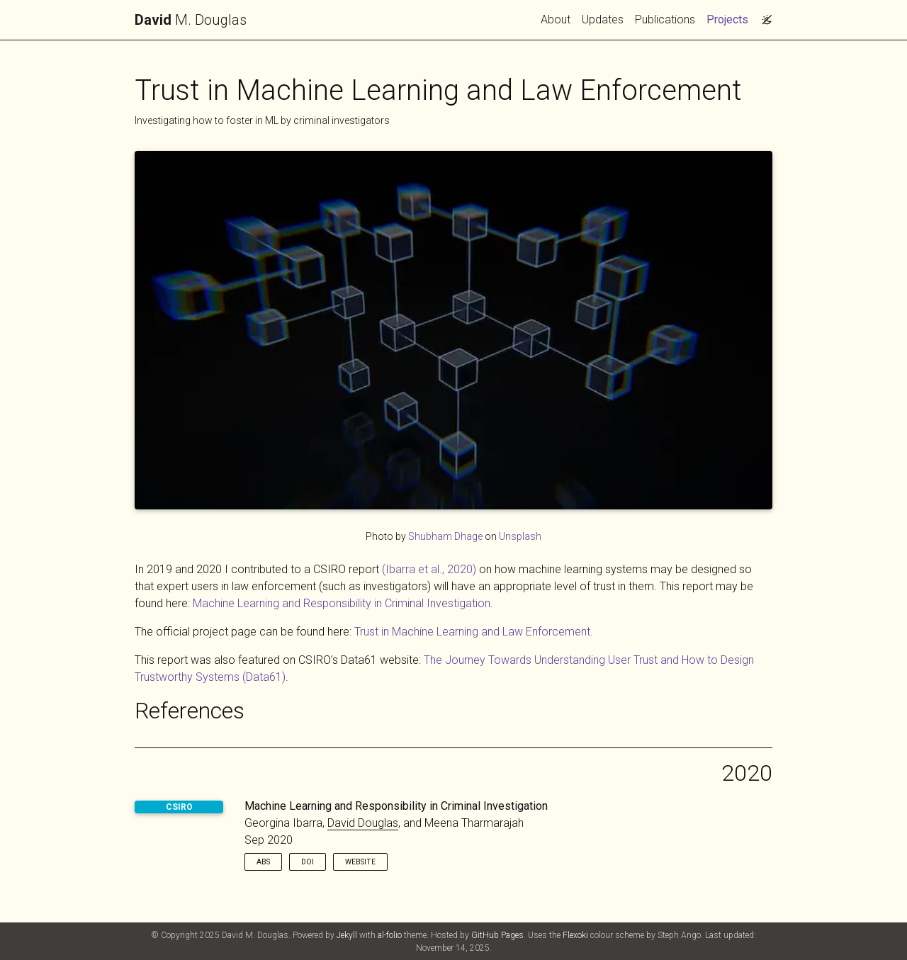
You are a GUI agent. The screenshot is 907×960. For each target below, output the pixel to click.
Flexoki (575, 935)
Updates (603, 19)
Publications (665, 19)
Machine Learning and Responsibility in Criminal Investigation (341, 603)
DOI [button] (307, 861)
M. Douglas (191, 19)
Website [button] (360, 861)
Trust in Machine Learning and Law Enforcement (472, 631)
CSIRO (179, 807)
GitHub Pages (497, 935)
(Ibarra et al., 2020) (429, 569)
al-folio (390, 935)
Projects (730, 18)
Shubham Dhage (445, 536)
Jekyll (347, 935)
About (555, 19)
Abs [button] (263, 861)
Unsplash (520, 536)
